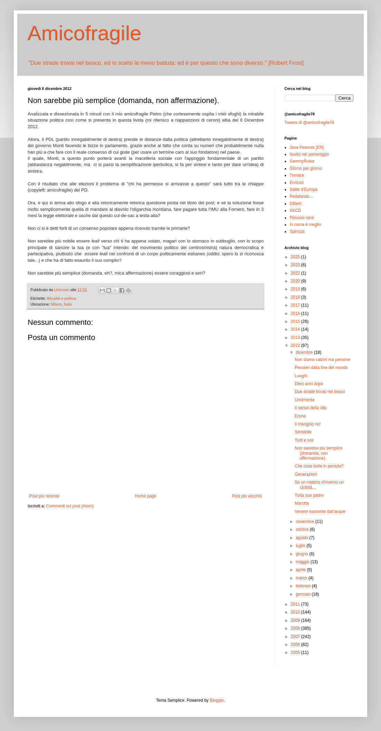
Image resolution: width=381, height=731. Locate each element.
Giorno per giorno (306, 168)
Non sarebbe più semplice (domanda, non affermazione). (319, 453)
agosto (302, 537)
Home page (145, 496)
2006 (296, 644)
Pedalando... (301, 196)
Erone (300, 416)
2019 (296, 289)
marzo (302, 578)
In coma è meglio (305, 224)
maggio (303, 561)
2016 (296, 313)
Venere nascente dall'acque (320, 511)
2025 (296, 257)
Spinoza (297, 231)
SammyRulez (302, 161)
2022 (296, 273)
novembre (305, 521)
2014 (296, 329)
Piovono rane (302, 217)
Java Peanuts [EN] (307, 147)
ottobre (303, 529)
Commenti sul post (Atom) (70, 506)
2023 (296, 264)
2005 (296, 652)
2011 (296, 604)
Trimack (297, 175)
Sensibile (303, 432)
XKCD (295, 210)
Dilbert (296, 203)
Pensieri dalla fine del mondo (321, 367)
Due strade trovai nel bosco (320, 391)
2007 (296, 636)
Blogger (217, 700)
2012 (296, 345)
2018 (296, 297)
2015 (296, 321)
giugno (302, 554)
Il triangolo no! (308, 424)
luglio (301, 545)
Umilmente (304, 400)
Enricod (297, 182)
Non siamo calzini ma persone (322, 359)
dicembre (305, 352)
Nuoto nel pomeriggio (309, 154)
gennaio (304, 594)
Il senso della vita (310, 407)
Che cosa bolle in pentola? (319, 466)
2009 (296, 620)
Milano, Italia (61, 304)
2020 (296, 281)
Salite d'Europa (304, 189)
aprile (301, 569)
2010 (296, 612)
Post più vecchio (247, 496)
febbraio (304, 586)
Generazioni (306, 474)
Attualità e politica (61, 298)
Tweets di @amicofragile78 (309, 122)
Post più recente (44, 496)
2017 (296, 305)
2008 (296, 628)
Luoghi (301, 375)
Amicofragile (84, 33)
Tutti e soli (304, 440)
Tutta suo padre (309, 495)
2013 (296, 337)
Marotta (302, 503)
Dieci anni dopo (309, 383)
